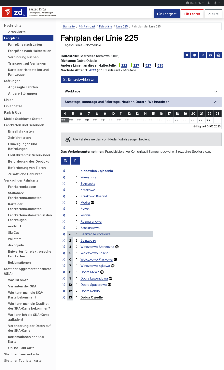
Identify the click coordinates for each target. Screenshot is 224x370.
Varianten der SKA (22, 286)
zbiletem (14, 239)
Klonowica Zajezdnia (96, 171)
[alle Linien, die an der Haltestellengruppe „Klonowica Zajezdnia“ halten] (64, 171)
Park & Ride (12, 112)
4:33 (92, 70)
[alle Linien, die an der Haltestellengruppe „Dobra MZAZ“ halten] (64, 272)
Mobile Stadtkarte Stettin (23, 119)
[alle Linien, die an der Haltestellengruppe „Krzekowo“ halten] (64, 190)
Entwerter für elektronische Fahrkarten (29, 253)
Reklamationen (19, 263)
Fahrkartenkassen (22, 187)
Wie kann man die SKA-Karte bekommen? (26, 295)
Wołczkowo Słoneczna (97, 247)
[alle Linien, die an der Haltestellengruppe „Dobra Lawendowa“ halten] (64, 278)
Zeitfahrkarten (19, 138)
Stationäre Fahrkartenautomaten (25, 195)
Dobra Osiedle (91, 297)
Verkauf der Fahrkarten (22, 180)
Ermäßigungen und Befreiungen (22, 146)
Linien (8, 100)
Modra (85, 202)
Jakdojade (16, 245)
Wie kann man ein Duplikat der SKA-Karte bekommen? (29, 306)
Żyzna (85, 209)
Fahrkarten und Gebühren (24, 125)
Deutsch (194, 3)
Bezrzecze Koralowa (95, 234)
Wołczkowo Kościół (94, 253)
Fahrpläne (12, 38)
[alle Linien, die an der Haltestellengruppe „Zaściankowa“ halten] (64, 228)
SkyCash (14, 232)
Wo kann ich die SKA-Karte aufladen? (28, 317)
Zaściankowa (90, 228)
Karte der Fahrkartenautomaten (25, 206)
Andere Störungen (22, 93)
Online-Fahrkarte (21, 348)
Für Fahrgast (166, 14)
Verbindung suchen (23, 57)
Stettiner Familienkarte (21, 354)
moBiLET (14, 226)
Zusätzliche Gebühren (25, 174)
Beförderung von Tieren (27, 168)
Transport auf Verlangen (27, 63)
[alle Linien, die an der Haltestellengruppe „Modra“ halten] (64, 202)
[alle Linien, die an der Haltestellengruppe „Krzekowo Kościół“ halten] (64, 196)
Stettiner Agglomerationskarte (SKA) (27, 271)
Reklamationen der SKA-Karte (26, 339)
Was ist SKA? (18, 280)
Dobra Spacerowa (93, 285)
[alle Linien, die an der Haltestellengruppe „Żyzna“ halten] (64, 209)
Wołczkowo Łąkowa (95, 266)
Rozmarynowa (91, 221)
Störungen (12, 81)
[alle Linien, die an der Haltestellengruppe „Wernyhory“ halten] (64, 177)
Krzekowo (87, 190)
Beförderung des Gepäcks (28, 161)
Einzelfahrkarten (21, 131)
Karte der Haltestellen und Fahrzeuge (28, 72)
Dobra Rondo (90, 291)
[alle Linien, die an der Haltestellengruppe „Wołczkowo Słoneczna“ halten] (64, 247)
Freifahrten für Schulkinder (29, 155)
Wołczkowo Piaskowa (96, 259)
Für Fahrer (192, 14)
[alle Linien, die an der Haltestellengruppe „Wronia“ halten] (64, 215)
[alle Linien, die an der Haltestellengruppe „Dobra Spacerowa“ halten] (64, 285)
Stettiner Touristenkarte (23, 360)
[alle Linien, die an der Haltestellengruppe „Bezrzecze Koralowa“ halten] (64, 234)
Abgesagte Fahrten (23, 87)
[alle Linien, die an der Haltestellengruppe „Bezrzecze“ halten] (64, 240)
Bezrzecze (88, 240)
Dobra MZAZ (89, 272)
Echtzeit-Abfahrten (79, 79)
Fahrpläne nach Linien (25, 44)
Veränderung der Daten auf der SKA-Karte (29, 328)
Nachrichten (13, 25)
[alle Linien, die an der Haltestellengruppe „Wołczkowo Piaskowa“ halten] (64, 259)
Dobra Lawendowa (94, 278)
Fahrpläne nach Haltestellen (29, 51)
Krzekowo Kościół (93, 196)
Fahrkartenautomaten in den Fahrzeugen (30, 217)
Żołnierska (87, 183)
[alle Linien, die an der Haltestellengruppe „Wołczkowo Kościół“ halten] (64, 253)
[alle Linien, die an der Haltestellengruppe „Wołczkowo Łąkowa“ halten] (64, 266)
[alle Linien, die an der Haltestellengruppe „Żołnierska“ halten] (64, 183)
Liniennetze (13, 106)
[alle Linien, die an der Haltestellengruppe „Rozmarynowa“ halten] (64, 221)
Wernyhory (88, 177)
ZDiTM (213, 14)
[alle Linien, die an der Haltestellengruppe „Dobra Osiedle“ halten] (64, 297)
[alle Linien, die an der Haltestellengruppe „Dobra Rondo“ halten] (64, 291)
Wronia (85, 215)
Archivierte (17, 32)
